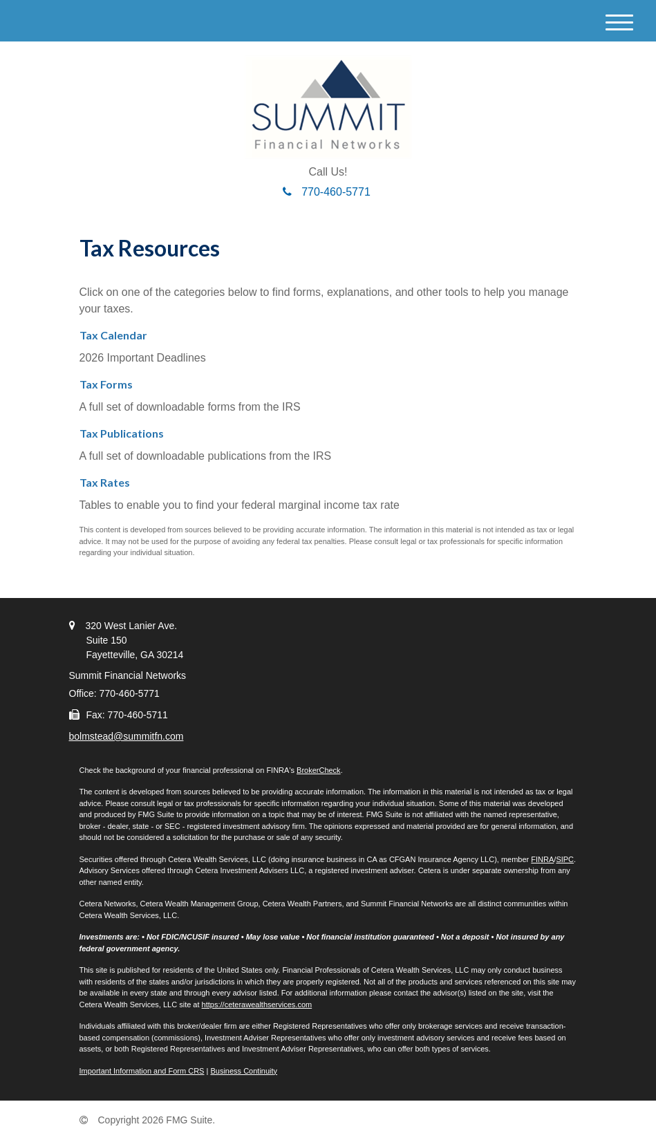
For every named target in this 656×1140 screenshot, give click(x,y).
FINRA (542, 859)
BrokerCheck (319, 770)
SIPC (565, 859)
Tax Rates (104, 482)
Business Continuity (243, 1071)
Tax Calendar (113, 335)
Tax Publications (121, 433)
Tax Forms (106, 384)
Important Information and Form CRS (142, 1071)
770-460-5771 (327, 192)
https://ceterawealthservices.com (257, 1004)
